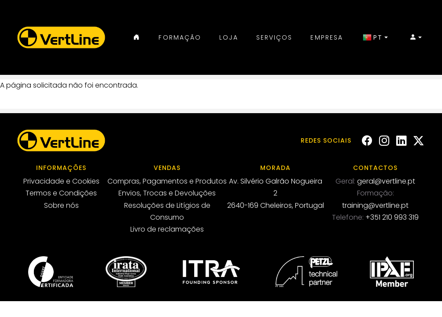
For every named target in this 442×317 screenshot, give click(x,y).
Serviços (274, 37)
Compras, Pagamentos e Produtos (167, 181)
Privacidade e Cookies (61, 181)
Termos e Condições (61, 193)
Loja (228, 37)
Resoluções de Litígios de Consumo (167, 211)
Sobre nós (61, 205)
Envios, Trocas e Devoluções (167, 193)
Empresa (326, 37)
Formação (179, 37)
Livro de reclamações (167, 229)
